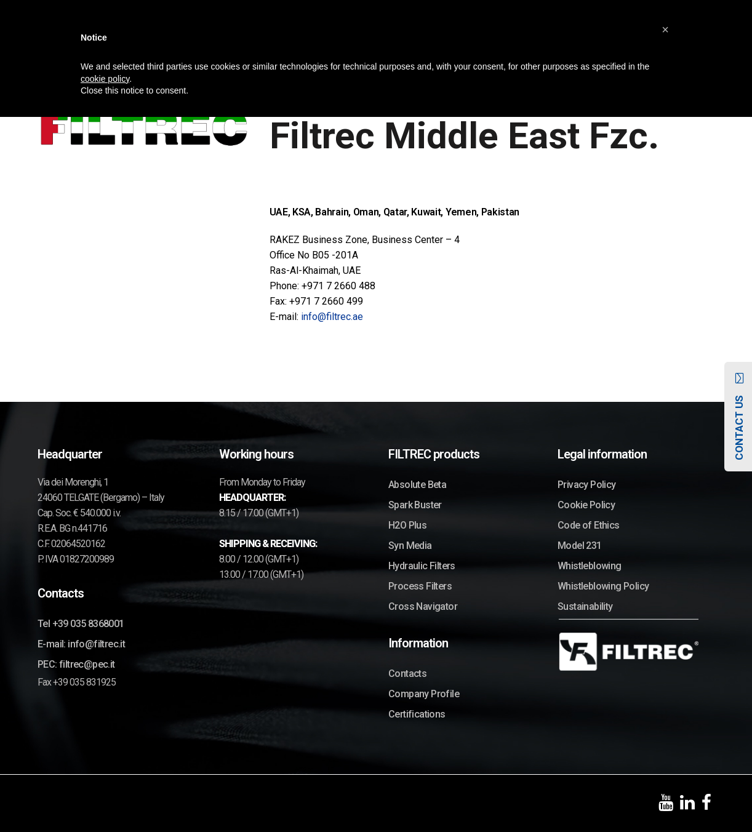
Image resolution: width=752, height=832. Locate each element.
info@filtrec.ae (332, 316)
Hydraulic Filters (421, 566)
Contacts (407, 673)
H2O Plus (407, 525)
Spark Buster (415, 505)
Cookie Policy (586, 505)
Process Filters (420, 586)
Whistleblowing (590, 566)
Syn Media (410, 545)
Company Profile (423, 694)
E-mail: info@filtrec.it (81, 644)
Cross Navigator (422, 606)
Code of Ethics (589, 525)
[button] (665, 29)
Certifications (417, 714)
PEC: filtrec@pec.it (76, 664)
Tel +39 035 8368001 (81, 624)
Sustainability (585, 606)
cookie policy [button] (105, 79)
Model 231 (580, 545)
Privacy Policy (587, 484)
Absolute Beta (417, 484)
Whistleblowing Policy (603, 586)
